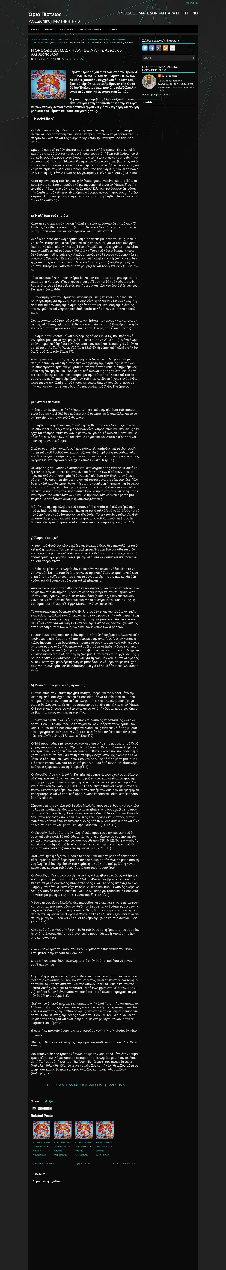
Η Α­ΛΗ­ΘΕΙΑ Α (55, 1085)
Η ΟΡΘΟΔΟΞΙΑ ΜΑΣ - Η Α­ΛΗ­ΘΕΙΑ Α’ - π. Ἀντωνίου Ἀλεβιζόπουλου (76, 52)
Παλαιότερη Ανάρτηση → (125, 1163)
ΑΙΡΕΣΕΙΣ (50, 29)
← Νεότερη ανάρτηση (43, 1163)
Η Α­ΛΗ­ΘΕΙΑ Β (75, 1085)
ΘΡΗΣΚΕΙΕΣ (66, 29)
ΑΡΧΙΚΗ (35, 29)
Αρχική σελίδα (83, 1163)
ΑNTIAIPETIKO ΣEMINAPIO (95, 39)
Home (35, 39)
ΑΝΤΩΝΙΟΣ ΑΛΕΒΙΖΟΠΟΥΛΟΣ (66, 39)
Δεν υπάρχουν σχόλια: (73, 59)
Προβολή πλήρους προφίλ (156, 94)
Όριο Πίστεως (44, 13)
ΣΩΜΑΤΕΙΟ (112, 29)
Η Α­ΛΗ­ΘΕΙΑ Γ (95, 1085)
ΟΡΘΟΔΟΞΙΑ (57, 42)
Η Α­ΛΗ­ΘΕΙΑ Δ (115, 1085)
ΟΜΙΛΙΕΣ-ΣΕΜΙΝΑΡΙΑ (90, 29)
